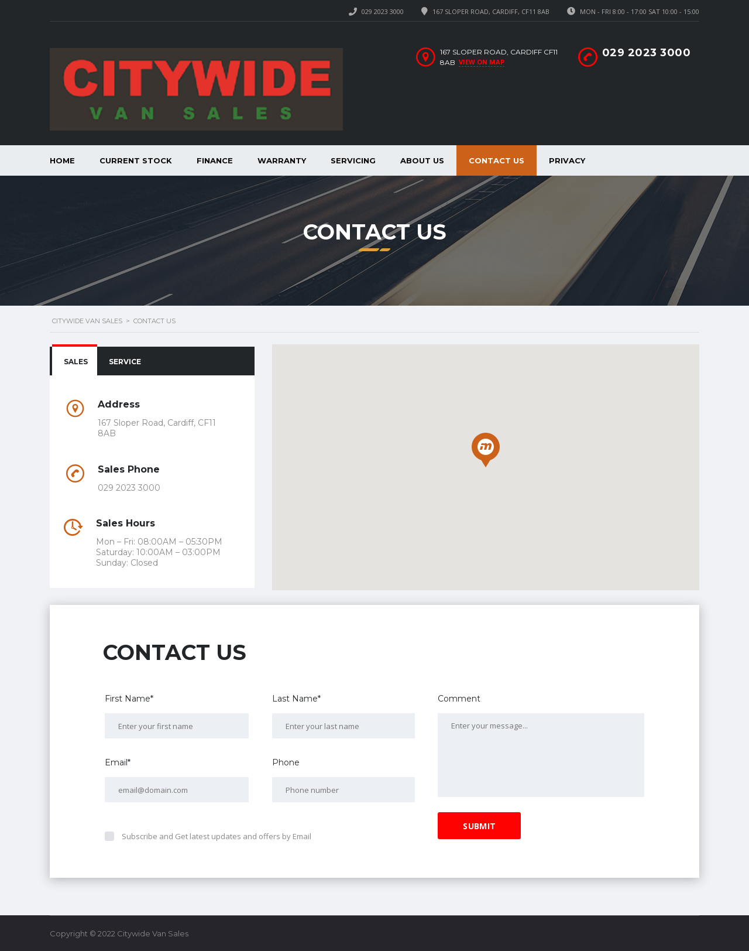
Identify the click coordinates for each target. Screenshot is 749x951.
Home (62, 160)
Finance (215, 160)
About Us (422, 160)
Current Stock (135, 160)
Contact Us (496, 160)
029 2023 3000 (383, 11)
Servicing (353, 160)
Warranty (281, 160)
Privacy (567, 160)
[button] (486, 450)
